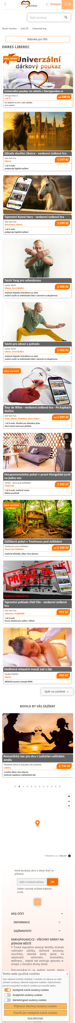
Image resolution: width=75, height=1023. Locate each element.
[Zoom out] (69, 801)
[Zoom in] (69, 796)
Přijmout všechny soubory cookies (35, 1006)
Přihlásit (54, 4)
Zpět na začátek (57, 692)
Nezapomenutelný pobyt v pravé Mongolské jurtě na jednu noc (37, 476)
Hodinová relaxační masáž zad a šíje (28, 669)
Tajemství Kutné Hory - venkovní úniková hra (34, 217)
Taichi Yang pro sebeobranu (22, 280)
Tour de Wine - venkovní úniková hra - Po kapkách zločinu (37, 409)
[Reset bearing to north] (69, 806)
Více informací (35, 1018)
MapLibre (63, 856)
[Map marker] (37, 823)
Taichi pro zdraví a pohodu (22, 344)
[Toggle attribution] (69, 856)
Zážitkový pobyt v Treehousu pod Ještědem (33, 541)
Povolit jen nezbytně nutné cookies (35, 1013)
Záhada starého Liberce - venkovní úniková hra (35, 153)
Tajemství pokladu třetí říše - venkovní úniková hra (35, 604)
